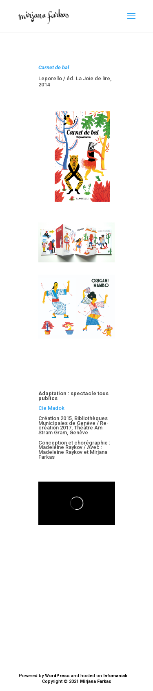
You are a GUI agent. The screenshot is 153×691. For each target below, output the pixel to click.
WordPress (57, 675)
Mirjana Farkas (95, 681)
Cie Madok (51, 408)
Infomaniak (115, 675)
